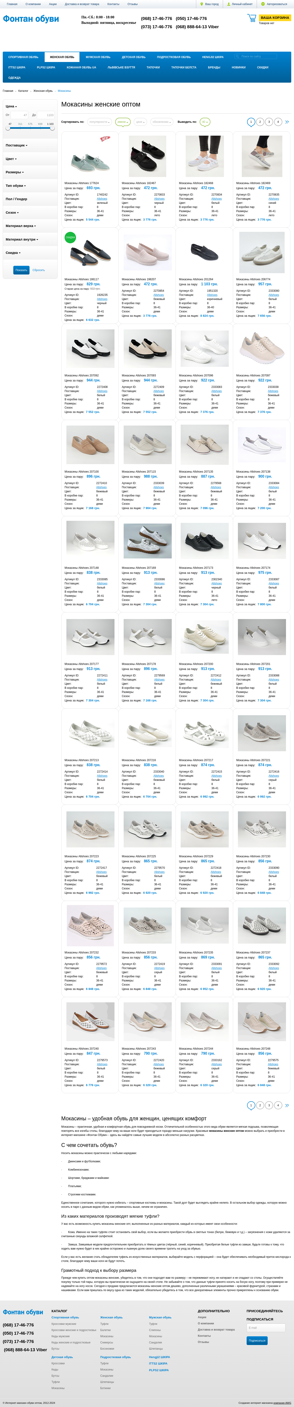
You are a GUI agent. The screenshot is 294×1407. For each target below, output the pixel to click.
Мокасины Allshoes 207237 (253, 952)
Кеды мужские (61, 1336)
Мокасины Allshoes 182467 (139, 183)
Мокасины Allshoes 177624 (82, 183)
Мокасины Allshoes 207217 (196, 760)
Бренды (214, 67)
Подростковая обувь (174, 57)
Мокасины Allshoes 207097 (253, 375)
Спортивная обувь (23, 57)
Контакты (113, 4)
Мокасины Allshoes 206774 (253, 279)
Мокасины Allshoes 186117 (82, 279)
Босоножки (107, 1348)
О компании (33, 4)
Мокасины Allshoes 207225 (139, 856)
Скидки (262, 67)
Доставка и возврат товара (82, 4)
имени (123, 121)
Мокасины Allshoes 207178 (139, 664)
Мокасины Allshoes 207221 (253, 760)
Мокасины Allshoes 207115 (139, 471)
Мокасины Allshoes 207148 (82, 567)
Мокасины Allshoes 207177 (82, 664)
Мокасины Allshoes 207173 (196, 567)
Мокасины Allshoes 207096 (196, 375)
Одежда (14, 77)
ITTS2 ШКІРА (16, 67)
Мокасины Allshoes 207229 (196, 856)
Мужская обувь (98, 57)
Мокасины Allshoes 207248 (253, 1048)
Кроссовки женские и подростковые (74, 1330)
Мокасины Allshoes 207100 (82, 471)
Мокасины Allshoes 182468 (196, 183)
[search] (237, 56)
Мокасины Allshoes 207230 (253, 856)
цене (140, 121)
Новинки (239, 67)
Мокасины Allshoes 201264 (196, 279)
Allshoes (102, 198)
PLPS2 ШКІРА (46, 67)
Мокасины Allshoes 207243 (139, 1048)
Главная (12, 4)
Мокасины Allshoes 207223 (82, 856)
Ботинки (105, 1388)
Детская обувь (134, 57)
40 (205, 121)
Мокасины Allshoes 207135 (196, 471)
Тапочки (153, 67)
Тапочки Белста (183, 67)
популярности (100, 121)
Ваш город (209, 4)
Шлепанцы (156, 1348)
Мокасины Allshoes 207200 (196, 664)
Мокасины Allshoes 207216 (139, 760)
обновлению (162, 121)
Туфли (104, 1324)
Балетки (105, 1330)
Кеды (55, 1369)
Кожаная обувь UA (81, 67)
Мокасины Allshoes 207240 (82, 1048)
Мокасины (106, 1336)
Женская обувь (62, 57)
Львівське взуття (121, 67)
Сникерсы (106, 1342)
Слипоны (155, 1330)
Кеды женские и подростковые (71, 1342)
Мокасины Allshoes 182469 (253, 183)
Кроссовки (58, 1363)
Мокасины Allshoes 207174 (253, 567)
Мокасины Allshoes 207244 (196, 1048)
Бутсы (55, 1348)
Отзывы (133, 4)
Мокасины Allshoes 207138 (253, 471)
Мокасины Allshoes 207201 (253, 664)
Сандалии (155, 1342)
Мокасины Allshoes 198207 (139, 279)
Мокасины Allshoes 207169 (139, 567)
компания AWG (282, 1402)
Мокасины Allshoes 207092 (82, 375)
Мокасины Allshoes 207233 (139, 952)
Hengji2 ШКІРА (213, 57)
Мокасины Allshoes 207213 (82, 760)
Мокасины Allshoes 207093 (139, 375)
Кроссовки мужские (64, 1324)
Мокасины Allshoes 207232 (82, 952)
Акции (53, 4)
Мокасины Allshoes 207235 (196, 952)
